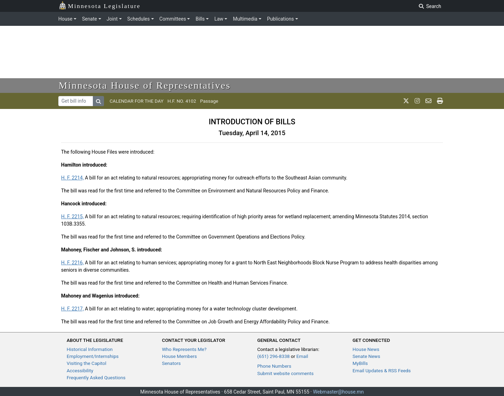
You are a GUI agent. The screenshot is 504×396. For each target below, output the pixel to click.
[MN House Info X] (406, 101)
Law (218, 19)
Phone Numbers (274, 366)
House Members (179, 356)
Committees (173, 19)
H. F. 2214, (72, 178)
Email (302, 356)
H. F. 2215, (72, 216)
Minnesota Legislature (100, 5)
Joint (112, 19)
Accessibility (80, 370)
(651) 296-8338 (273, 356)
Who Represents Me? (184, 349)
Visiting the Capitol (86, 363)
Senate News (366, 356)
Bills (200, 19)
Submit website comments (285, 373)
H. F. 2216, (72, 262)
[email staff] (428, 101)
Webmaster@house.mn (338, 392)
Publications (280, 19)
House (65, 19)
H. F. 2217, (72, 308)
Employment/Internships (93, 356)
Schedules (138, 19)
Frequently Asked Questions (96, 377)
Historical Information (90, 349)
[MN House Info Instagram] (417, 101)
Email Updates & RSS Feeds (382, 370)
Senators (171, 363)
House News (366, 349)
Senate (89, 19)
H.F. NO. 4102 (182, 101)
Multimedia (245, 19)
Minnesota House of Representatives (145, 85)
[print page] (440, 101)
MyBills (360, 363)
